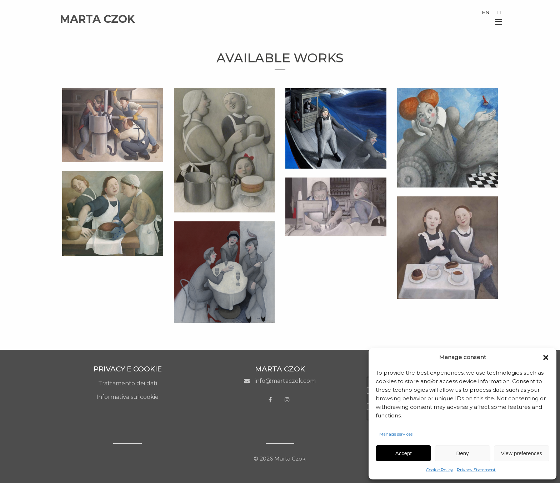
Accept (403, 453)
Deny (462, 453)
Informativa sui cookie (127, 397)
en (486, 12)
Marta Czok (97, 19)
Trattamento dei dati (127, 383)
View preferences (521, 453)
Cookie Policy (439, 469)
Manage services (395, 434)
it (499, 12)
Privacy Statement (476, 469)
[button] (545, 357)
